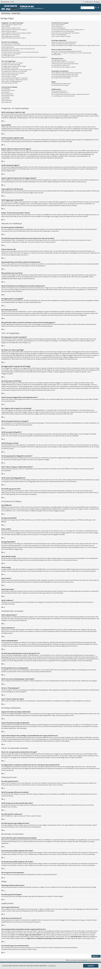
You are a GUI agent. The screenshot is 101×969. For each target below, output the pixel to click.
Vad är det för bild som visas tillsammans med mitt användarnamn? (20, 52)
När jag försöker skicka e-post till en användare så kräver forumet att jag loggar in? (24, 57)
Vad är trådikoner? (6, 102)
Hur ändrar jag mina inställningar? (10, 43)
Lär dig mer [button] (52, 965)
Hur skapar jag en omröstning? (9, 68)
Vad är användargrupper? (58, 28)
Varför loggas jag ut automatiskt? (10, 36)
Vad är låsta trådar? (6, 100)
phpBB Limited (49, 909)
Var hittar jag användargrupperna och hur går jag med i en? (67, 29)
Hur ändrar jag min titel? (8, 55)
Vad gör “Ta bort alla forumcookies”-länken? (13, 38)
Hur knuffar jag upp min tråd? (9, 83)
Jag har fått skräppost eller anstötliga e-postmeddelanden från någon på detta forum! (75, 45)
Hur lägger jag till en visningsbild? (10, 54)
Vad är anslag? (5, 97)
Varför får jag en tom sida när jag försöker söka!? (64, 63)
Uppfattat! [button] (91, 965)
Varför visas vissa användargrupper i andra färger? (65, 33)
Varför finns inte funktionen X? (59, 92)
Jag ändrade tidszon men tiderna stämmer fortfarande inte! (18, 48)
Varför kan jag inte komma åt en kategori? (13, 73)
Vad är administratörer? (58, 24)
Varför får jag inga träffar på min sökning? (63, 62)
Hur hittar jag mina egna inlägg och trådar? (63, 67)
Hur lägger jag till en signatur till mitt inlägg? (13, 66)
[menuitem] (12, 2)
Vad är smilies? (5, 92)
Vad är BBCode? (5, 89)
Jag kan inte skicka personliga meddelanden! (63, 42)
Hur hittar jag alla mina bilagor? (60, 85)
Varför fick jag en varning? (8, 76)
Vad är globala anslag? (7, 95)
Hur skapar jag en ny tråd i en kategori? (12, 63)
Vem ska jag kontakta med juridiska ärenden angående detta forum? (70, 94)
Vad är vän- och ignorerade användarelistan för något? (66, 51)
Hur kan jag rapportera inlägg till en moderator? (14, 78)
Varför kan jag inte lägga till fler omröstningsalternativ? (16, 69)
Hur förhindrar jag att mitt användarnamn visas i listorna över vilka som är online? (24, 45)
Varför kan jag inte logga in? (9, 31)
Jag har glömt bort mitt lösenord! (10, 34)
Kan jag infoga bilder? (7, 93)
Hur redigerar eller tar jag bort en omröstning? (14, 71)
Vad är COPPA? (5, 26)
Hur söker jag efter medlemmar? (60, 65)
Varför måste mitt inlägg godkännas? (11, 81)
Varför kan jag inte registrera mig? (10, 28)
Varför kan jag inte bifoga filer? (9, 74)
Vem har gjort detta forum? (59, 91)
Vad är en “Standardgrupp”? (59, 34)
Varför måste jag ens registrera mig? (11, 24)
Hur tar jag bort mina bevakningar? (61, 77)
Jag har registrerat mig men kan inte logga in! (14, 29)
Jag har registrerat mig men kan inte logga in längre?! (16, 33)
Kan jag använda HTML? (8, 90)
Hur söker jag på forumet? (58, 60)
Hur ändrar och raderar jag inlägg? (10, 64)
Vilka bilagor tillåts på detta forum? (61, 83)
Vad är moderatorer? (57, 26)
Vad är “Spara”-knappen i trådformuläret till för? (14, 79)
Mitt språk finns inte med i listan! (10, 50)
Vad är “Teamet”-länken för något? (61, 36)
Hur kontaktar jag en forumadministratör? (63, 96)
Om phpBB (39, 911)
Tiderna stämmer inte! (7, 47)
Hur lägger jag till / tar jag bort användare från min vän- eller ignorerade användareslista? (71, 53)
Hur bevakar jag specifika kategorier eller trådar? (64, 74)
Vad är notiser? (5, 99)
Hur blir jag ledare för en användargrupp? (62, 31)
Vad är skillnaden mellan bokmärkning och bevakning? (66, 72)
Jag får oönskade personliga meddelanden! (63, 43)
